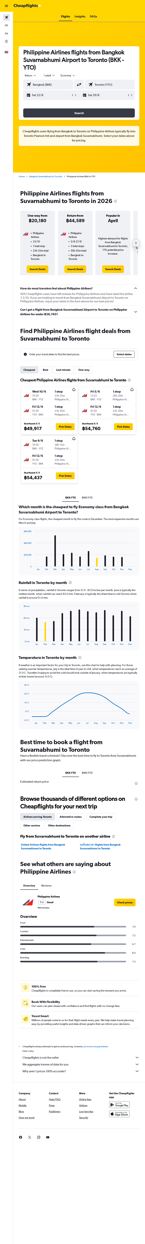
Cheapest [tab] (29, 369)
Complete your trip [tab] (100, 816)
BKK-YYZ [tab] (87, 497)
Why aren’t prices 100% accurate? (80, 1071)
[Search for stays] (6, 25)
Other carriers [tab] (31, 825)
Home (22, 176)
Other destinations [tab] (59, 825)
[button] (6, 6)
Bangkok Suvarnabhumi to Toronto (45, 176)
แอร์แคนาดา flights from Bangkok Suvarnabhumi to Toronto (100, 846)
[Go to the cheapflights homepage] (28, 6)
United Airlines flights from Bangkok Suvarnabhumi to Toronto (43, 846)
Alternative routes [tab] (71, 816)
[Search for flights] (6, 17)
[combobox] (68, 75)
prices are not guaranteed (95, 1046)
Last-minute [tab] (63, 369)
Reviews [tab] (46, 885)
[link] (37, 269)
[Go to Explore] (6, 41)
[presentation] (115, 201)
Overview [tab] (29, 885)
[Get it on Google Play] (119, 1104)
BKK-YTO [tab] (70, 497)
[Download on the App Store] (119, 1113)
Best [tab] (45, 369)
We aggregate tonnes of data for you (80, 1064)
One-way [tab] (84, 369)
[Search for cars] (6, 33)
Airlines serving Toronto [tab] (37, 816)
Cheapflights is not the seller (80, 1057)
